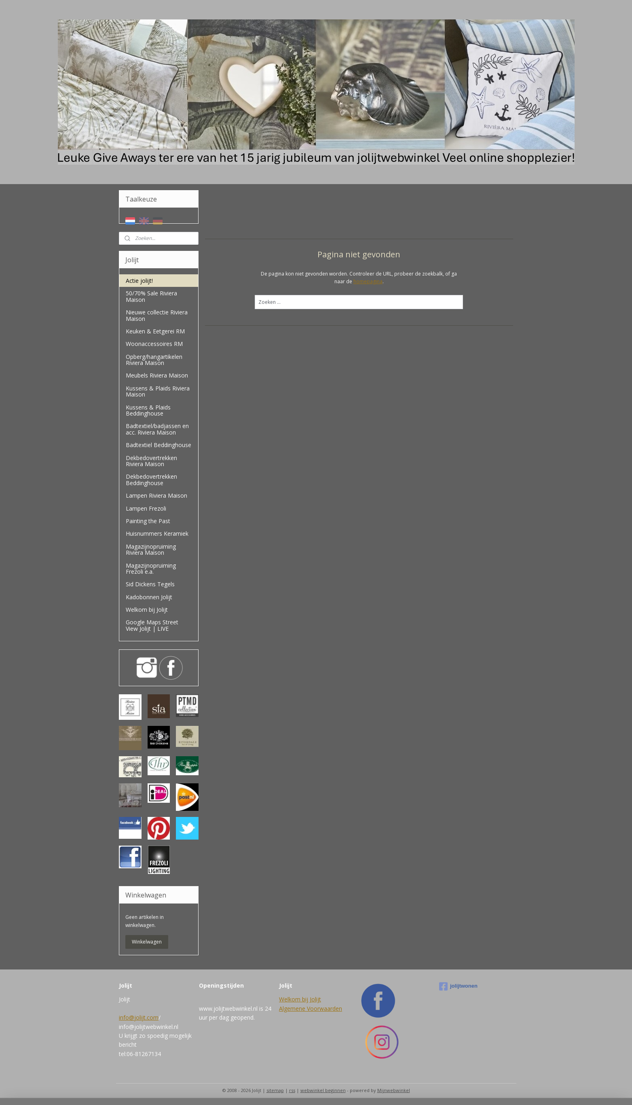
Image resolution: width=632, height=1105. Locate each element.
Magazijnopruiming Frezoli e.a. (151, 568)
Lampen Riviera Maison (156, 495)
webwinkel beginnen (323, 1090)
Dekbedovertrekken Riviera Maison (151, 461)
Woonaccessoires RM (154, 344)
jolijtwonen (458, 986)
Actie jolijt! (139, 280)
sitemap (275, 1090)
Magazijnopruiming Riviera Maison (151, 549)
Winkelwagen (147, 941)
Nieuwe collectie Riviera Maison (157, 315)
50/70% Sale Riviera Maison (151, 296)
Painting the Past (148, 521)
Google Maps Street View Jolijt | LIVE (152, 625)
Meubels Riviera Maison (157, 375)
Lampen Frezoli (146, 508)
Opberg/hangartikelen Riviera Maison (154, 360)
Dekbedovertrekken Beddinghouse (151, 479)
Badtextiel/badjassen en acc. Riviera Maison (157, 429)
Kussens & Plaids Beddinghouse (148, 410)
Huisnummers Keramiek (157, 533)
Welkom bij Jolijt (147, 609)
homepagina (368, 281)
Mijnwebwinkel (393, 1090)
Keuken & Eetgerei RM (155, 331)
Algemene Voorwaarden (310, 1008)
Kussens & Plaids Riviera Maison (158, 391)
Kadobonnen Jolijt (149, 597)
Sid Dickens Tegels (150, 584)
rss (292, 1090)
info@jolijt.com (139, 1017)
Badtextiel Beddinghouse (158, 445)
